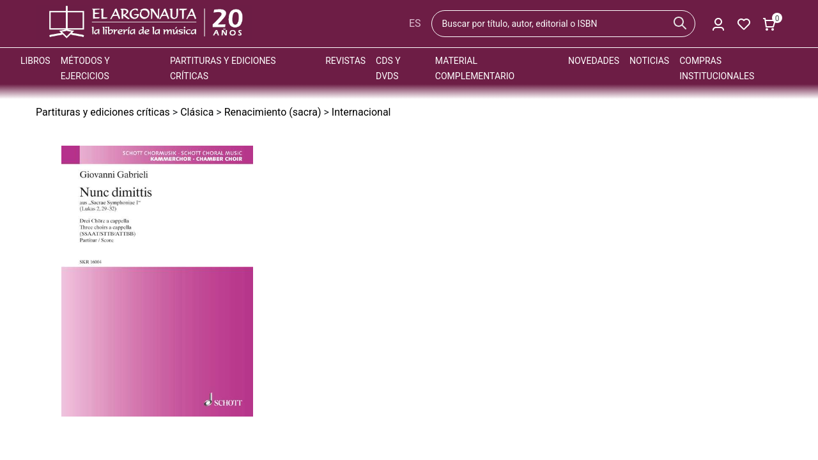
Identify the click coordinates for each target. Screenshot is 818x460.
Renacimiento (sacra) (272, 112)
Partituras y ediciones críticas (103, 112)
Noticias (649, 61)
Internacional (361, 112)
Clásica (196, 112)
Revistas (345, 61)
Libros (35, 61)
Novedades (593, 61)
